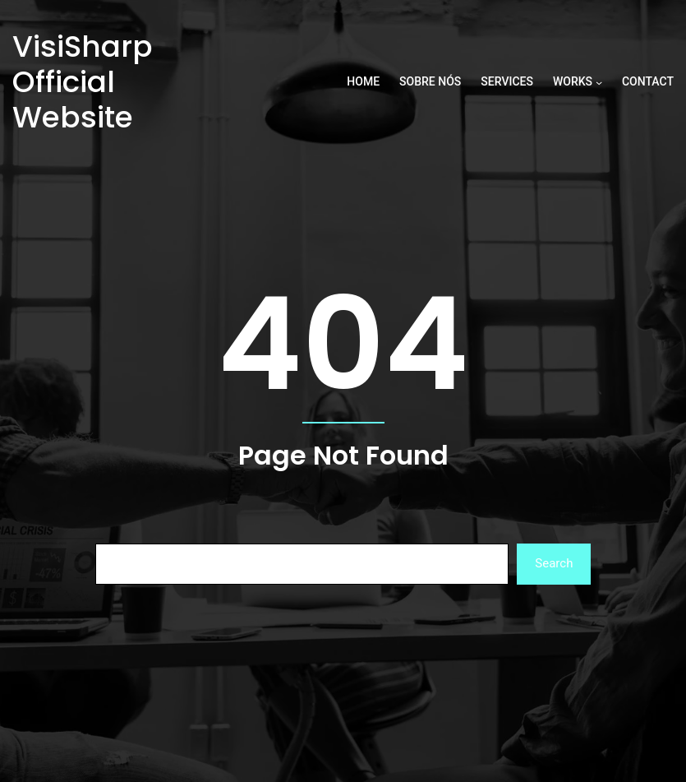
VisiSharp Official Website (82, 81)
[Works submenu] (599, 82)
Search (554, 563)
